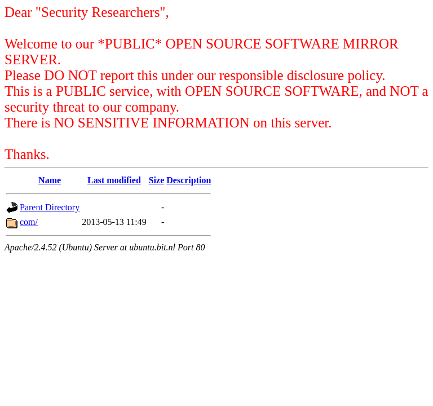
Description (188, 180)
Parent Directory (49, 207)
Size (157, 180)
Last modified (114, 180)
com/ (29, 222)
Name (49, 180)
